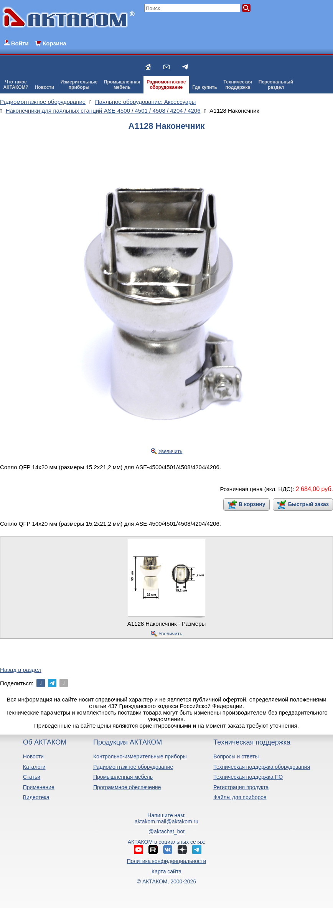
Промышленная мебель (123, 777)
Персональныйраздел (276, 84)
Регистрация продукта (241, 787)
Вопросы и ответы (236, 756)
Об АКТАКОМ (44, 742)
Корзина (54, 43)
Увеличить (170, 451)
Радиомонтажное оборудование (133, 767)
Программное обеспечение (127, 787)
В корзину (252, 504)
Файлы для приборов (239, 797)
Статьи (31, 777)
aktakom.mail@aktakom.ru (166, 821)
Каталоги (34, 767)
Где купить (204, 87)
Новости (44, 87)
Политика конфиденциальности (166, 861)
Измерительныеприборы (79, 84)
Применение (38, 787)
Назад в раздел (20, 669)
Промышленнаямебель (122, 84)
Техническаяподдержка (238, 84)
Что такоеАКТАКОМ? (15, 84)
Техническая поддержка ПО (248, 777)
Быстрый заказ (308, 504)
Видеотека (36, 797)
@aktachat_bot (166, 831)
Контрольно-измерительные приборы (140, 756)
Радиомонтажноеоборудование (166, 84)
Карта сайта (166, 871)
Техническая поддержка (251, 742)
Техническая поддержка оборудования (261, 767)
